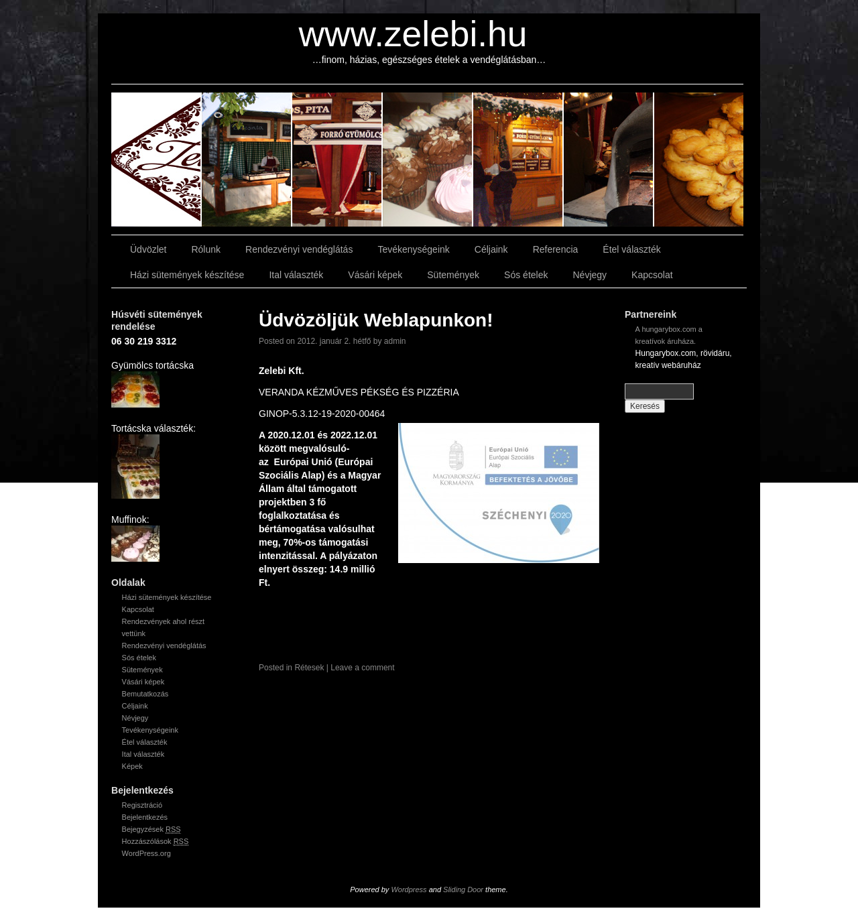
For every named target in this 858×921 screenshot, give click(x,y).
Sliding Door (463, 889)
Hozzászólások (155, 841)
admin (395, 341)
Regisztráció (142, 805)
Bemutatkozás (145, 694)
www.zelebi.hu (413, 34)
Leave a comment (362, 667)
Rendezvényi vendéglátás (299, 249)
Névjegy (589, 274)
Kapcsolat (651, 274)
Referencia (555, 249)
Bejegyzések (151, 829)
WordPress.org (146, 853)
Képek (132, 766)
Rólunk (206, 249)
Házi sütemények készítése (187, 274)
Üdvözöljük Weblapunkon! (376, 320)
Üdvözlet (148, 249)
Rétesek (309, 667)
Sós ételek (526, 274)
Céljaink (491, 249)
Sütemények (453, 274)
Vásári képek (375, 274)
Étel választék (631, 249)
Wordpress (408, 889)
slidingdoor (156, 160)
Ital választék (296, 274)
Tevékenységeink (413, 249)
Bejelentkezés (145, 817)
